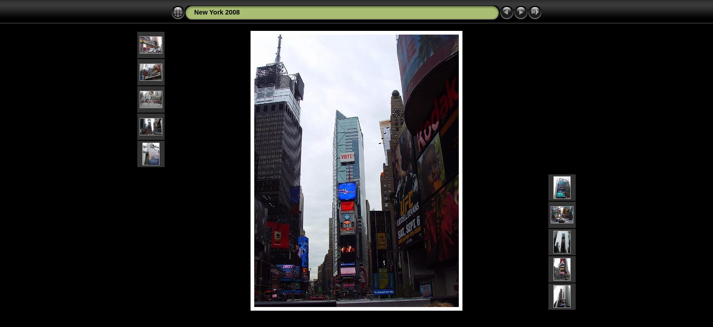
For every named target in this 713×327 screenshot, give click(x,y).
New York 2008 (217, 12)
